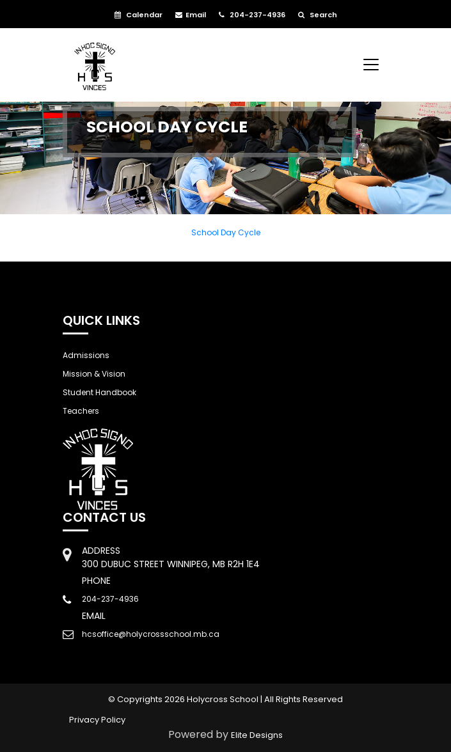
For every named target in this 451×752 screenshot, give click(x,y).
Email (190, 15)
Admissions (86, 355)
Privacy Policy (97, 720)
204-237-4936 (252, 15)
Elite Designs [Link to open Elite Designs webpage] (257, 735)
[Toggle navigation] (371, 64)
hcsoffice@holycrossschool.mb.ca (150, 634)
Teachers (81, 410)
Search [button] (317, 15)
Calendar (138, 15)
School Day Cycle (225, 232)
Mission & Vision (94, 373)
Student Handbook (99, 392)
